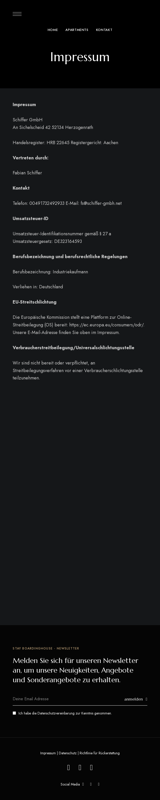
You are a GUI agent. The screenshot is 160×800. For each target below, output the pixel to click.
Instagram (98, 784)
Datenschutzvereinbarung (56, 713)
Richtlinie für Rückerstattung (100, 753)
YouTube (91, 784)
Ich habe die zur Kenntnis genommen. (62, 713)
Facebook (83, 784)
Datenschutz (68, 753)
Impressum (48, 753)
